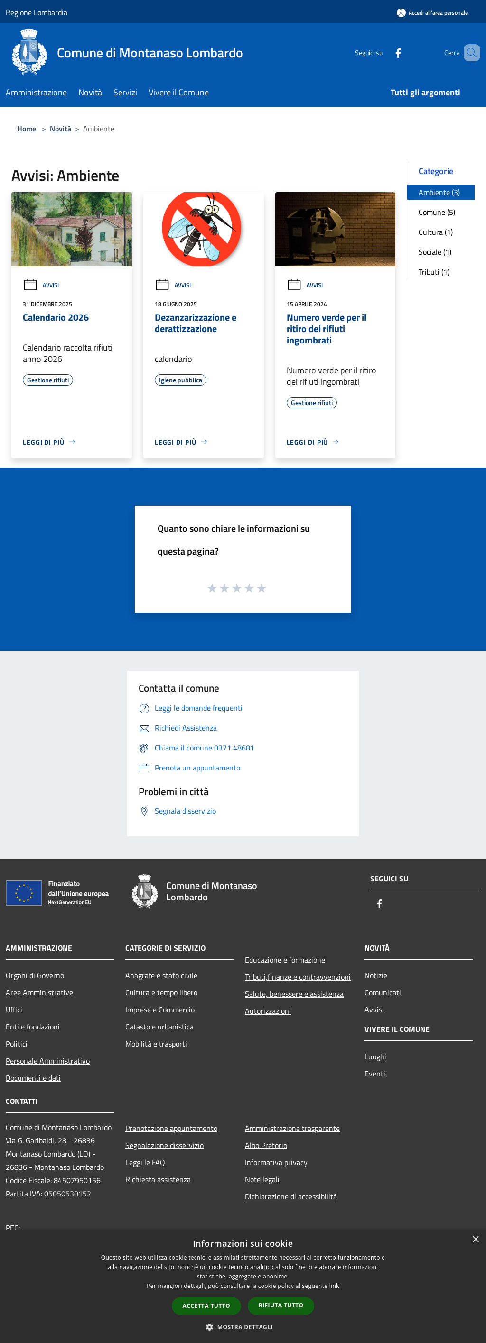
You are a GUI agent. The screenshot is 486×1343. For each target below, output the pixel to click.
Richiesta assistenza (158, 1179)
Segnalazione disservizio (164, 1145)
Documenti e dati (33, 1078)
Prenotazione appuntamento (171, 1128)
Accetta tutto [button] (206, 1306)
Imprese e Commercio (160, 1009)
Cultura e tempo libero (161, 992)
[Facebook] (384, 52)
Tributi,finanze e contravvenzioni (298, 976)
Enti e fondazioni (33, 1026)
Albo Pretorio (266, 1145)
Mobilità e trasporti (156, 1043)
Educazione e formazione (285, 959)
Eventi (374, 1073)
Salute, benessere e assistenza (294, 994)
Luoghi (375, 1056)
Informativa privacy (276, 1162)
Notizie (375, 975)
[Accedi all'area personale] (432, 12)
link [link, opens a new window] (334, 1286)
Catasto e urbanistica (159, 1026)
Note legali (262, 1179)
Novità (60, 128)
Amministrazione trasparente (292, 1128)
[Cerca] (469, 52)
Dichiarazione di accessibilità (291, 1196)
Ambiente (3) (439, 192)
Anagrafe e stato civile (161, 975)
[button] (243, 1327)
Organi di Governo (35, 975)
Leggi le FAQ (145, 1162)
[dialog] (243, 1286)
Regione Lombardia (36, 12)
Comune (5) (437, 212)
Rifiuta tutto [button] (281, 1305)
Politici (17, 1043)
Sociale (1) (435, 252)
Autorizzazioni (268, 1011)
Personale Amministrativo (48, 1060)
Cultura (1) (436, 232)
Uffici (14, 1009)
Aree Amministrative (39, 992)
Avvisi (41, 284)
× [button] (475, 1239)
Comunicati (382, 992)
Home (26, 128)
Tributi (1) (434, 272)
